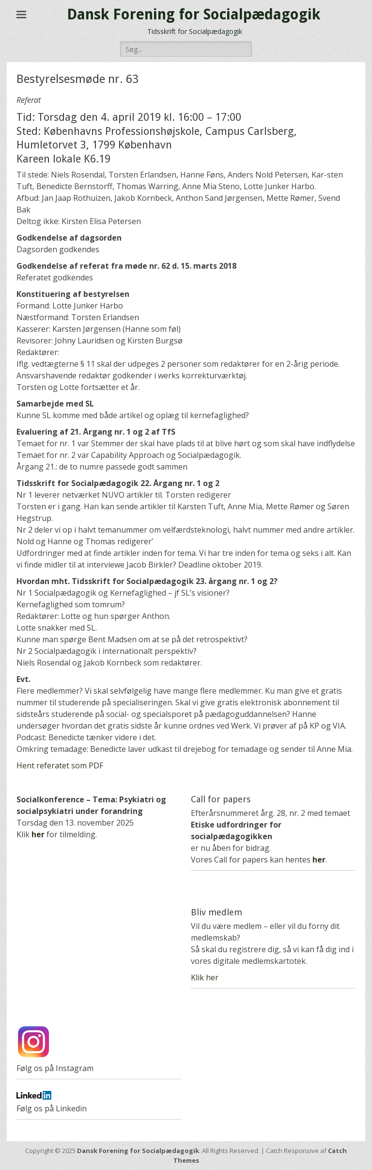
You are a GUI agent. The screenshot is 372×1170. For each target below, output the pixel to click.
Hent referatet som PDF (59, 765)
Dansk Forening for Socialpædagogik (193, 14)
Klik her (204, 977)
